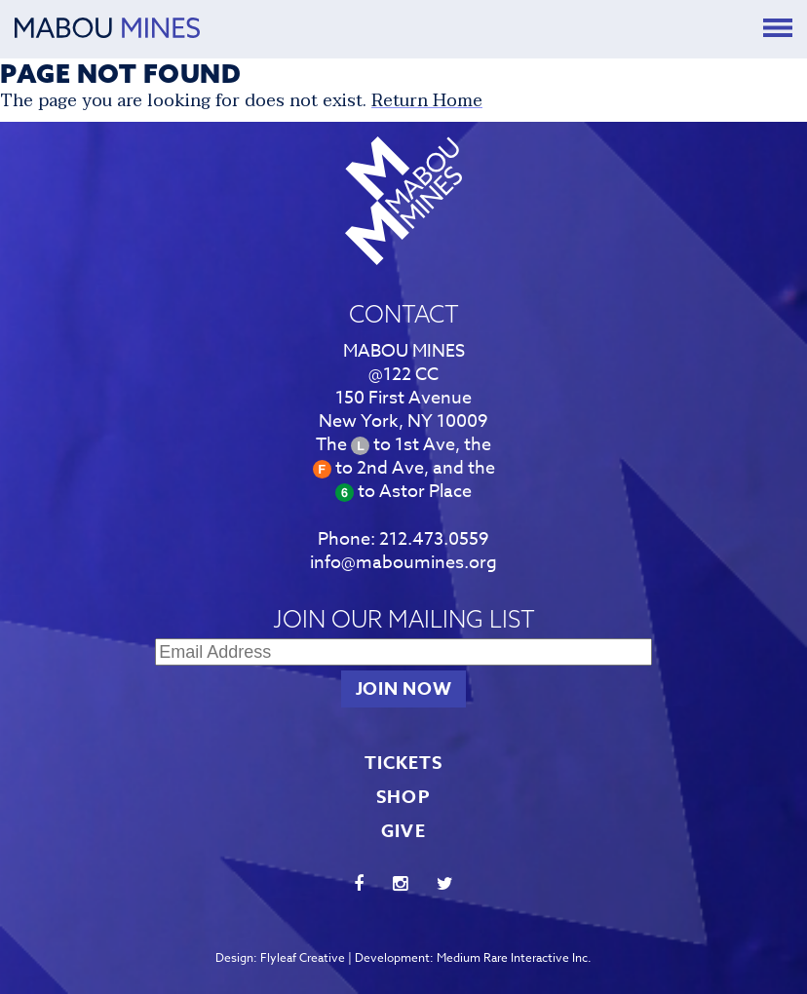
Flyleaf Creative (302, 957)
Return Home (426, 101)
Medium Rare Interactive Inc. (514, 957)
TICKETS (404, 763)
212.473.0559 (434, 539)
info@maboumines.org (403, 563)
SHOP (403, 797)
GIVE (403, 831)
